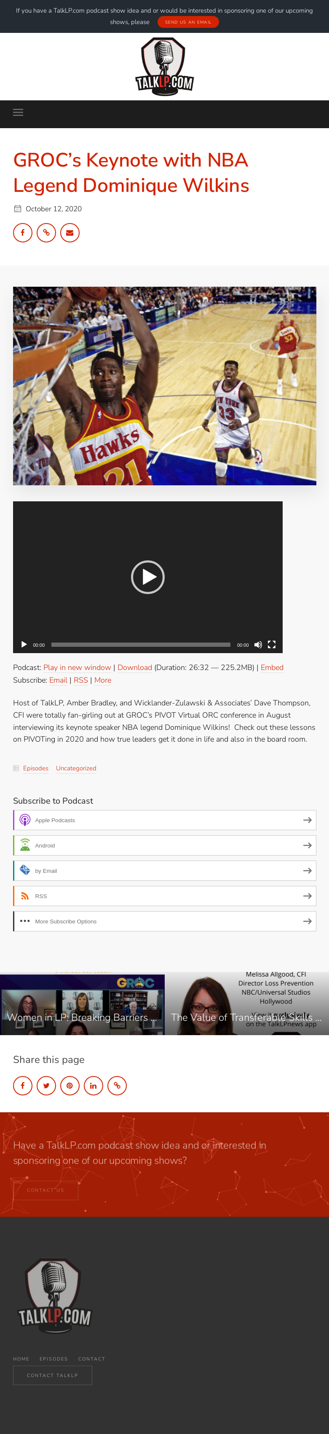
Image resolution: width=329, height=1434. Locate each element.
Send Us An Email (188, 22)
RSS (81, 680)
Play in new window (77, 667)
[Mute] (258, 644)
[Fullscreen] (271, 644)
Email (58, 680)
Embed (272, 667)
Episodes (35, 768)
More (102, 680)
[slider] (140, 644)
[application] (148, 577)
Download (135, 667)
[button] (148, 577)
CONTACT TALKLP (52, 1377)
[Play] (24, 644)
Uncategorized (76, 768)
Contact (92, 1365)
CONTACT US (45, 1194)
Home (21, 1365)
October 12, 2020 (54, 208)
